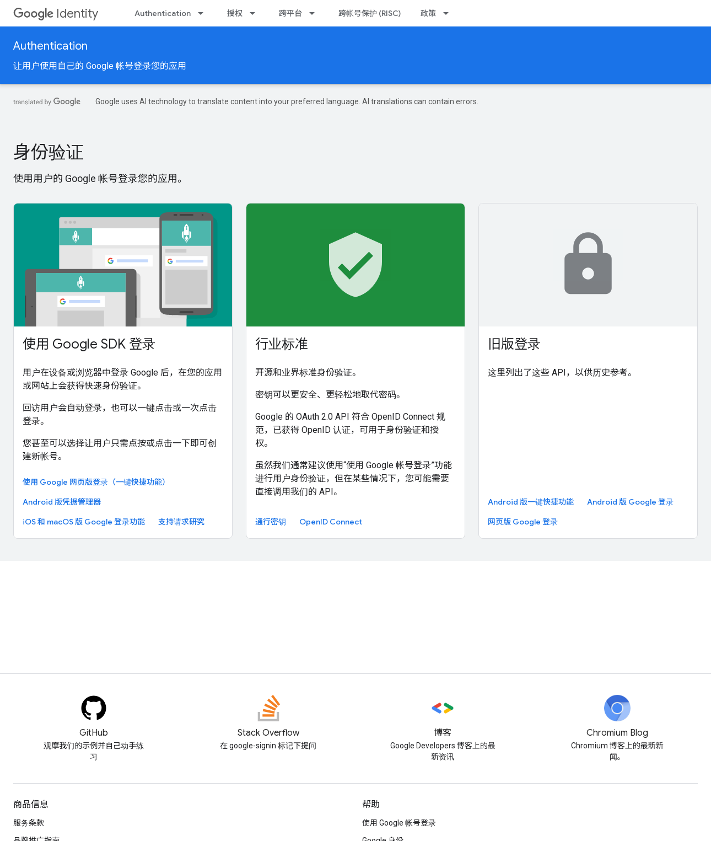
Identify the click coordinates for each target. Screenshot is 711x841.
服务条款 (28, 822)
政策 (428, 13)
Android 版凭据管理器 (62, 502)
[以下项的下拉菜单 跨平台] (315, 13)
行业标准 (281, 344)
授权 (235, 13)
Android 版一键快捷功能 (531, 502)
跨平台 (290, 13)
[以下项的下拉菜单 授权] (256, 13)
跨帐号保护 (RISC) (369, 13)
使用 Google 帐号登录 (399, 822)
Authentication (162, 13)
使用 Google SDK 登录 (89, 344)
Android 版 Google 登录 (630, 502)
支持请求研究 (181, 522)
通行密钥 (270, 522)
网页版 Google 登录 (523, 522)
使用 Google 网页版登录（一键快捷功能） (96, 482)
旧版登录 (514, 344)
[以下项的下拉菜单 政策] (449, 13)
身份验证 (48, 152)
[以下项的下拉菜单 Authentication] (204, 13)
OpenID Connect (330, 522)
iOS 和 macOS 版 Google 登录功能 (84, 522)
